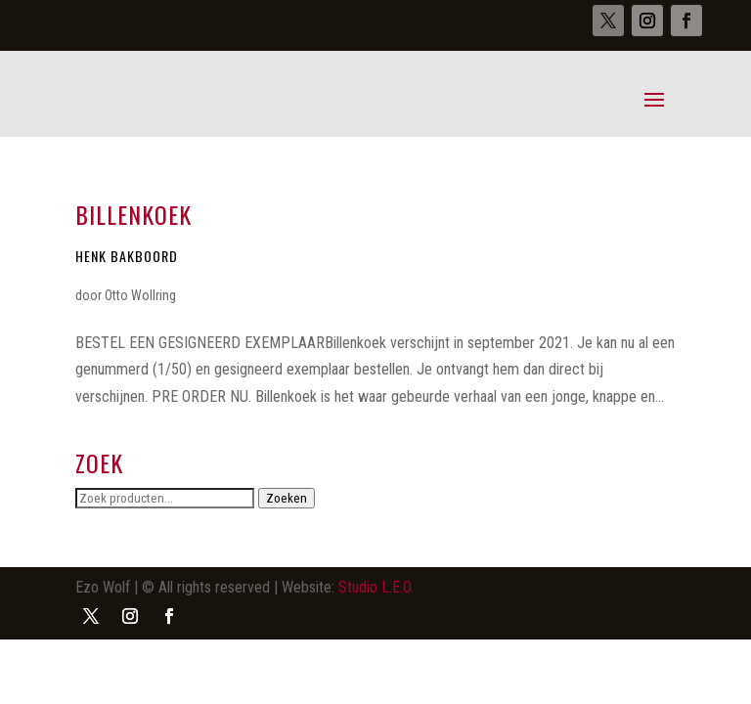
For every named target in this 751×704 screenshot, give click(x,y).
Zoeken (286, 498)
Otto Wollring (140, 295)
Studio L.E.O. (376, 587)
